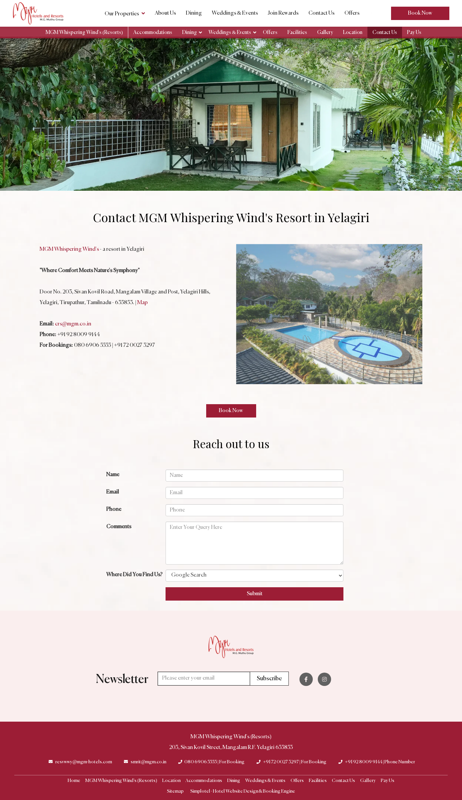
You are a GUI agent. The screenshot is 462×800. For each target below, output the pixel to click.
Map (142, 302)
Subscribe (269, 679)
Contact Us (321, 13)
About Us (165, 13)
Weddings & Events (235, 13)
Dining (194, 13)
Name (112, 475)
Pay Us (414, 32)
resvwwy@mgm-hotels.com (83, 762)
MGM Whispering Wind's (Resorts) (84, 32)
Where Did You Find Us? (134, 575)
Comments (118, 527)
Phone (113, 509)
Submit (254, 594)
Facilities (297, 32)
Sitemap (175, 791)
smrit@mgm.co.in (148, 762)
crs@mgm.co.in (73, 324)
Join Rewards (283, 13)
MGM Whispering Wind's (69, 249)
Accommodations (152, 32)
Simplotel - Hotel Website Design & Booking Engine (242, 791)
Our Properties (125, 13)
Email (112, 492)
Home (74, 780)
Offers (351, 13)
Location (352, 32)
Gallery (325, 32)
